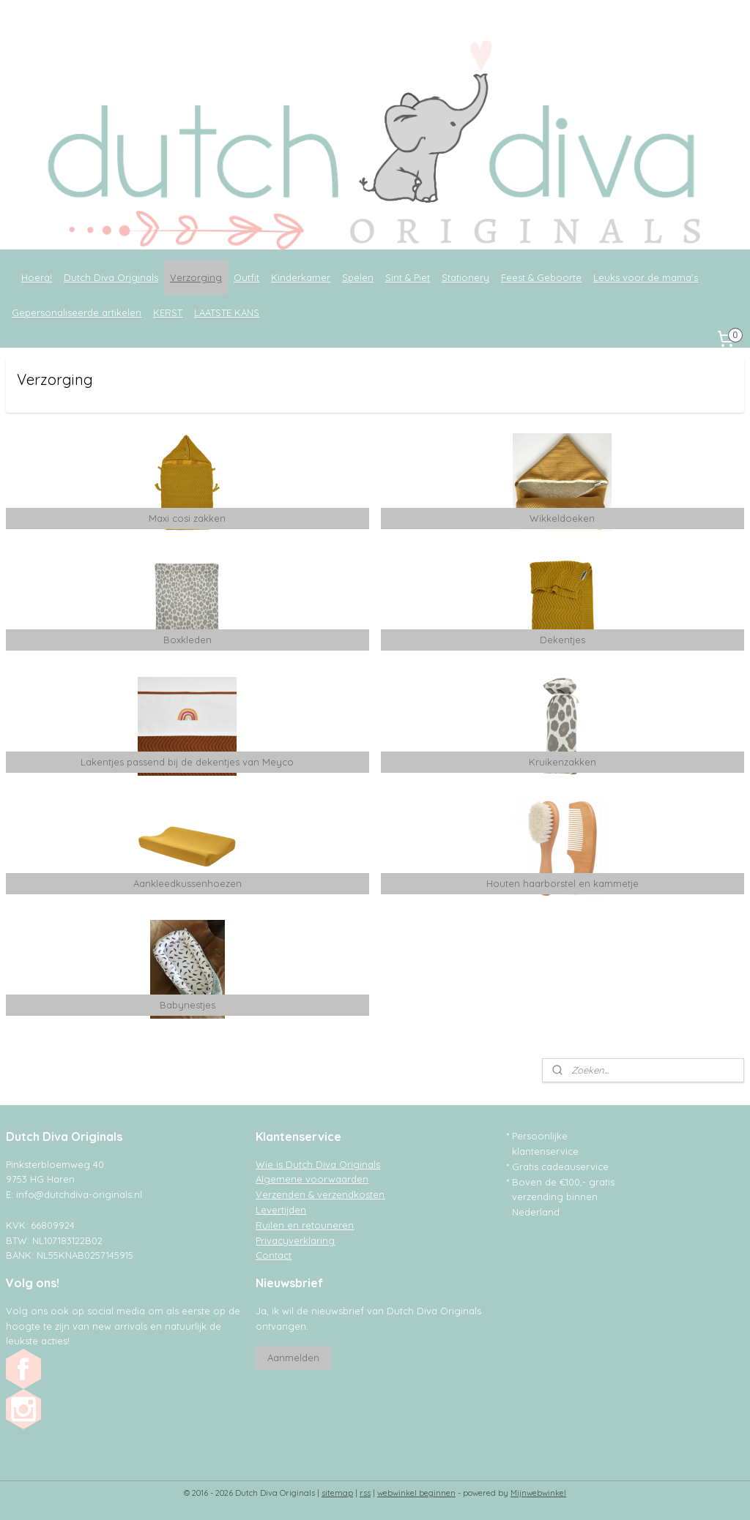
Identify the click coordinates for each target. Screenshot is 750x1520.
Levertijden (281, 1210)
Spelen (358, 277)
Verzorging (196, 277)
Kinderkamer (300, 277)
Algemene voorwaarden (312, 1179)
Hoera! (36, 277)
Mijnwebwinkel (538, 1493)
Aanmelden (293, 1357)
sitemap (337, 1493)
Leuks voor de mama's (645, 277)
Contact (274, 1255)
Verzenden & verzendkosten (320, 1194)
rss (365, 1493)
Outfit (246, 277)
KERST (167, 312)
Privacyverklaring (295, 1240)
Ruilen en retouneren (305, 1225)
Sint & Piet (407, 277)
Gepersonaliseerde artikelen (76, 312)
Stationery (465, 277)
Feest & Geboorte (541, 277)
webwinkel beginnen (416, 1493)
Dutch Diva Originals (111, 277)
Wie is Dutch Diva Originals (318, 1164)
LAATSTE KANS (226, 312)
